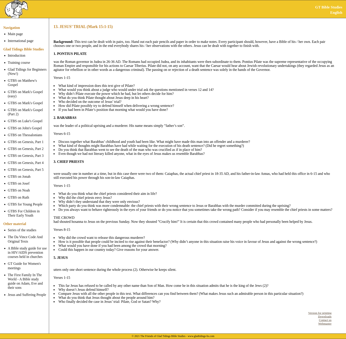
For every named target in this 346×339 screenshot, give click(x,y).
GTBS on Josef (19, 179)
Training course (19, 62)
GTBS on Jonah (19, 172)
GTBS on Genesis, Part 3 (26, 151)
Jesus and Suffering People (27, 290)
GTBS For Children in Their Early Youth (24, 209)
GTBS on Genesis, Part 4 (26, 158)
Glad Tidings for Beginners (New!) (27, 72)
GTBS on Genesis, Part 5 (26, 165)
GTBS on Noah (19, 186)
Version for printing (320, 313)
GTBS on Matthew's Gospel (28, 80)
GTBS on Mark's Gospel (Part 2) (25, 108)
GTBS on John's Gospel (25, 124)
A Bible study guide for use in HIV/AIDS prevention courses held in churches (27, 248)
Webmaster (325, 323)
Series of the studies (22, 226)
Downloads (325, 316)
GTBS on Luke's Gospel (25, 117)
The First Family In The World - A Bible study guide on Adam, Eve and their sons (28, 277)
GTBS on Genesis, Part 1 (26, 138)
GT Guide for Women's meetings (24, 261)
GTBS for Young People (25, 200)
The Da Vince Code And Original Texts (25, 235)
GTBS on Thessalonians (25, 131)
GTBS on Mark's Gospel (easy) (25, 90)
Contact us (325, 320)
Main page (15, 34)
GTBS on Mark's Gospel (25, 99)
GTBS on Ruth (18, 193)
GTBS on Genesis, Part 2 (26, 144)
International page (21, 41)
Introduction (16, 55)
